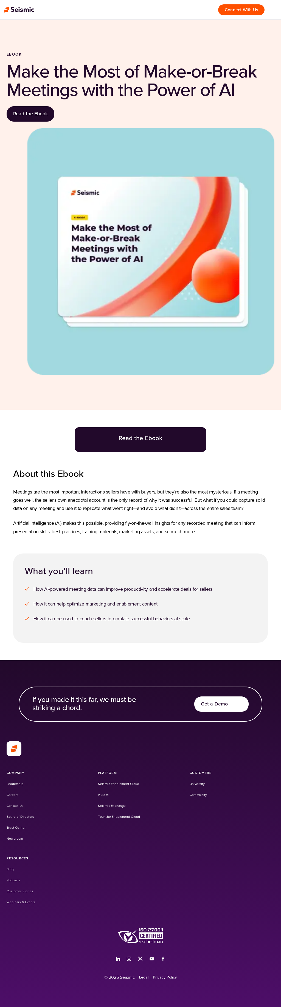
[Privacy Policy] (165, 977)
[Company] (15, 773)
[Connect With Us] (241, 9)
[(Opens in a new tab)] (118, 959)
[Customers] (201, 773)
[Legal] (143, 977)
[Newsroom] (15, 839)
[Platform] (107, 773)
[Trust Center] (16, 828)
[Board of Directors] (20, 817)
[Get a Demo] (221, 704)
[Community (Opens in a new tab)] (198, 795)
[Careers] (12, 795)
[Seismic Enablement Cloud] (118, 784)
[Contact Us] (15, 806)
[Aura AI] (103, 795)
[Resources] (17, 858)
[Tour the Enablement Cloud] (119, 817)
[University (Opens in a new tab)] (197, 784)
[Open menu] (274, 10)
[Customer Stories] (20, 891)
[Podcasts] (14, 880)
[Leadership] (15, 784)
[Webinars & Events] (21, 902)
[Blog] (10, 869)
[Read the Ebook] (30, 114)
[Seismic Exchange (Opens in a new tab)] (112, 806)
